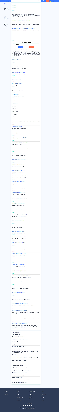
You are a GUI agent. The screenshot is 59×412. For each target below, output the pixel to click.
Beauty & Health (6, 8)
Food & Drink (6, 15)
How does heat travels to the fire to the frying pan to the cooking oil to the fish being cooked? (25, 357)
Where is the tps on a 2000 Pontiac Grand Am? (19, 346)
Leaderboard (6, 391)
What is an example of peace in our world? (18, 336)
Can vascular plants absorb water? (17, 377)
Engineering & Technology (6, 13)
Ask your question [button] (31, 47)
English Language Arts (20, 397)
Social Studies (6, 24)
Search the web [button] (20, 47)
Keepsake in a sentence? (15, 341)
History (5, 16)
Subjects (5, 3)
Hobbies (5, 17)
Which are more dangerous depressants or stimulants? (20, 339)
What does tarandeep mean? (16, 334)
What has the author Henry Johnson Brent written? (19, 372)
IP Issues (43, 400)
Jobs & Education (6, 18)
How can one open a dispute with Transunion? (19, 362)
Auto (4, 7)
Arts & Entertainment (7, 6)
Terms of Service (44, 394)
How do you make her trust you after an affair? (19, 344)
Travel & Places (6, 26)
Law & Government (6, 19)
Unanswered (6, 394)
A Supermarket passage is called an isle (19, 138)
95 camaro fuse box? (15, 354)
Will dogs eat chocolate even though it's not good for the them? (21, 370)
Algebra (18, 391)
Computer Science (19, 400)
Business (5, 10)
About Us (43, 391)
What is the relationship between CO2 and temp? (19, 382)
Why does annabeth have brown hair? (17, 365)
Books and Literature (7, 9)
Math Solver (30, 397)
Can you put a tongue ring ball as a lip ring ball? (19, 360)
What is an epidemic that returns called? (18, 375)
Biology (18, 394)
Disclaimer (43, 397)
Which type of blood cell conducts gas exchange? (19, 367)
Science (5, 23)
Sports (5, 25)
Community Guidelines (32, 391)
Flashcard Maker (31, 394)
